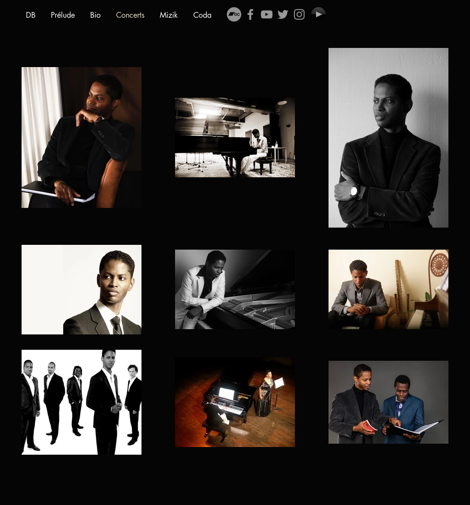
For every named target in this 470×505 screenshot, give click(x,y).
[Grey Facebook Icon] (250, 14)
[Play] (318, 14)
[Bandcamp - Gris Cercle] (234, 14)
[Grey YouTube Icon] (266, 14)
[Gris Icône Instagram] (299, 14)
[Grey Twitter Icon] (283, 14)
